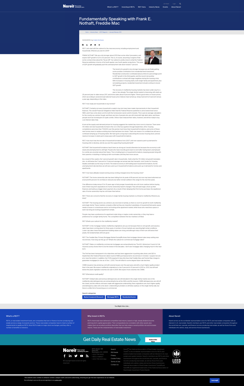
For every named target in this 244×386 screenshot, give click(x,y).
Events (165, 7)
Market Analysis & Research (93, 297)
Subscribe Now (153, 340)
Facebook (64, 355)
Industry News (154, 7)
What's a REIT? (112, 7)
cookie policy (58, 380)
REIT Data (142, 7)
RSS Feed (87, 355)
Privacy (113, 355)
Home (87, 32)
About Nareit (176, 7)
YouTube (81, 355)
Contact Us (115, 365)
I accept (214, 380)
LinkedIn (70, 355)
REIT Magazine (104, 32)
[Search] (180, 4)
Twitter (75, 355)
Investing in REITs (128, 7)
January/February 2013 (115, 32)
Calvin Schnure (98, 40)
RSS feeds (114, 352)
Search (113, 349)
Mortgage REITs (113, 297)
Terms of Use (115, 361)
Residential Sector (129, 297)
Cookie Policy (115, 358)
